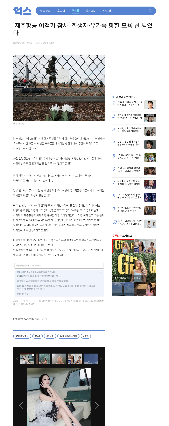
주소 (153, 42)
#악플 (37, 336)
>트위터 (141, 42)
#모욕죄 (50, 336)
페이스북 (135, 42)
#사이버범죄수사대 (68, 336)
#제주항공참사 (22, 336)
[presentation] (17, 359)
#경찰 (85, 336)
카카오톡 (147, 42)
